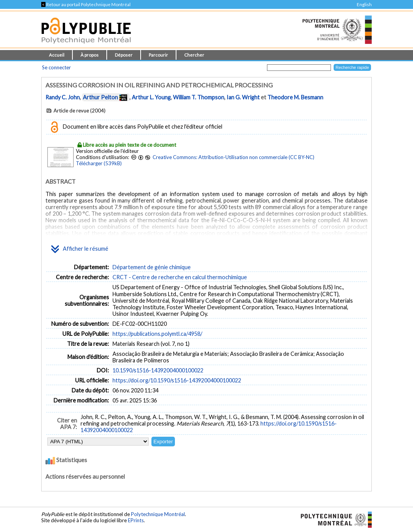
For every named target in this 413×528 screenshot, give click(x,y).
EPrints (136, 520)
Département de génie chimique (151, 267)
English (364, 4)
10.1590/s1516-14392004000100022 (157, 370)
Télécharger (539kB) (99, 163)
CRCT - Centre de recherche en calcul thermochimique (179, 277)
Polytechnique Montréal (158, 514)
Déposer (124, 54)
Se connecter (56, 67)
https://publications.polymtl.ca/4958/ (157, 333)
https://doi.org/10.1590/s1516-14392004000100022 (176, 380)
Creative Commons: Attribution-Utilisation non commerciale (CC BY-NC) (233, 157)
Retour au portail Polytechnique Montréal (86, 4)
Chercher (194, 54)
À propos (90, 54)
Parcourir (158, 54)
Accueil (56, 54)
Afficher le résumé (79, 249)
